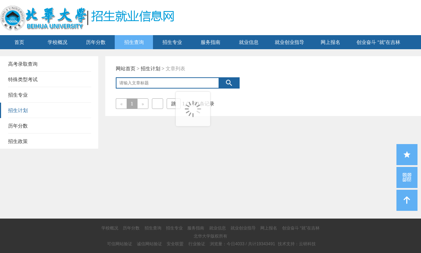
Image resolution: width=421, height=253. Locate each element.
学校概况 (57, 42)
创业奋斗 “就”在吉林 (378, 42)
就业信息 (249, 42)
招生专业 (172, 42)
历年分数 (96, 42)
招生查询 (134, 42)
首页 (19, 42)
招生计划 (150, 68)
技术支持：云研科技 (297, 243)
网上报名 (330, 42)
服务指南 (210, 42)
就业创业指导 (289, 42)
